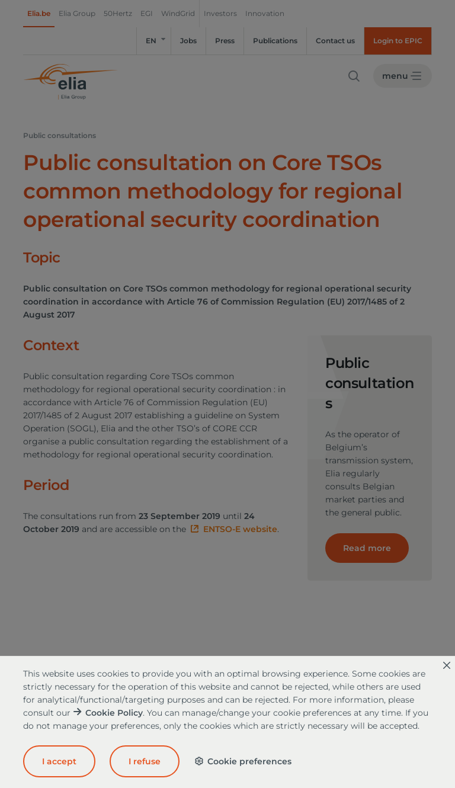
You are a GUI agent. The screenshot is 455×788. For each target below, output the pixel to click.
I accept (59, 761)
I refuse (145, 761)
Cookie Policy (114, 712)
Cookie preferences (242, 761)
